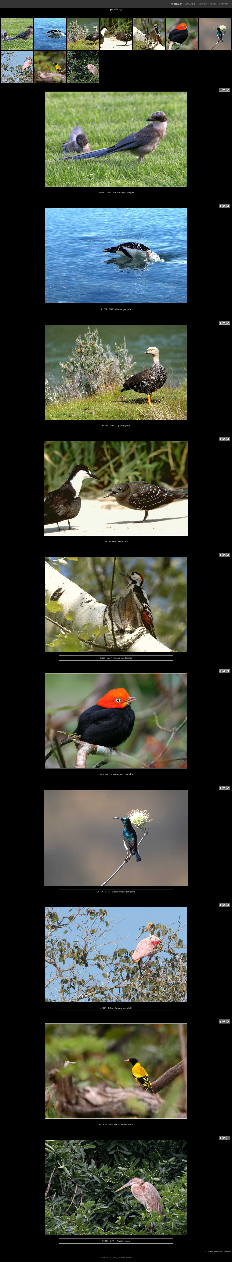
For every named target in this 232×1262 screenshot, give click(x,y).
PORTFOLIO (176, 4)
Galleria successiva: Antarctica (218, 1251)
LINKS (213, 4)
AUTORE (202, 4)
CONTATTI (224, 4)
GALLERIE (190, 4)
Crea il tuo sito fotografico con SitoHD (116, 1257)
